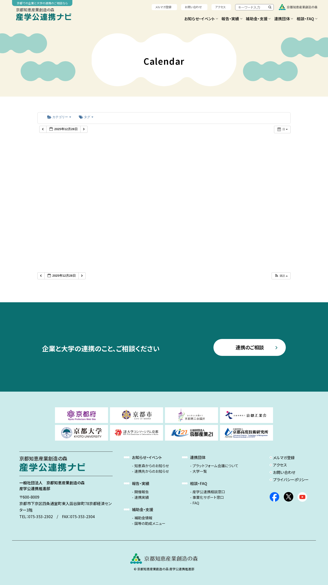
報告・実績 (231, 18)
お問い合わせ (193, 7)
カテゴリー (59, 117)
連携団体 (283, 18)
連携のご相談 (250, 347)
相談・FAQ (307, 18)
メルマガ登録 (163, 7)
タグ (86, 117)
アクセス (220, 7)
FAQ (195, 503)
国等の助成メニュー (149, 523)
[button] (281, 276)
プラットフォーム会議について (215, 465)
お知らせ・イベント (201, 18)
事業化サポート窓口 (208, 497)
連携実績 (141, 497)
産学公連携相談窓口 (208, 491)
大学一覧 (199, 471)
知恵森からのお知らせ (151, 465)
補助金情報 (143, 518)
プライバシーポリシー (291, 479)
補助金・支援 (258, 18)
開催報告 (141, 491)
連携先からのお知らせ (151, 471)
